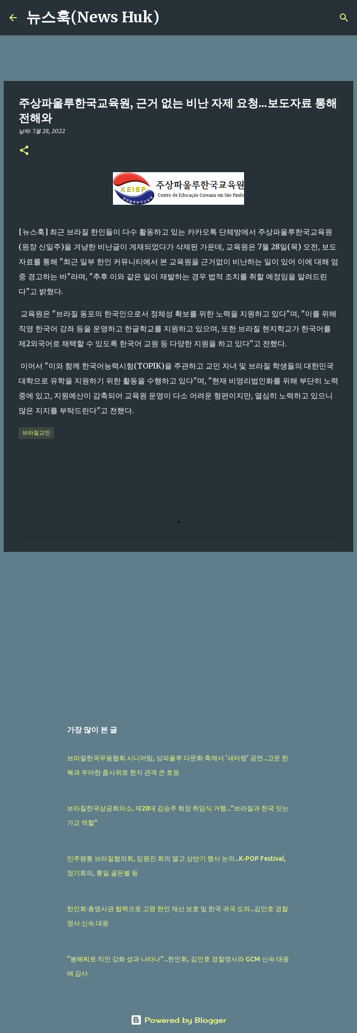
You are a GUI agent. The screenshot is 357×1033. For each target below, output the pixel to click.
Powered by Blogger (178, 1020)
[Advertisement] (178, 631)
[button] (24, 151)
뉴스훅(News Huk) (92, 17)
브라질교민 (36, 432)
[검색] (172, 18)
